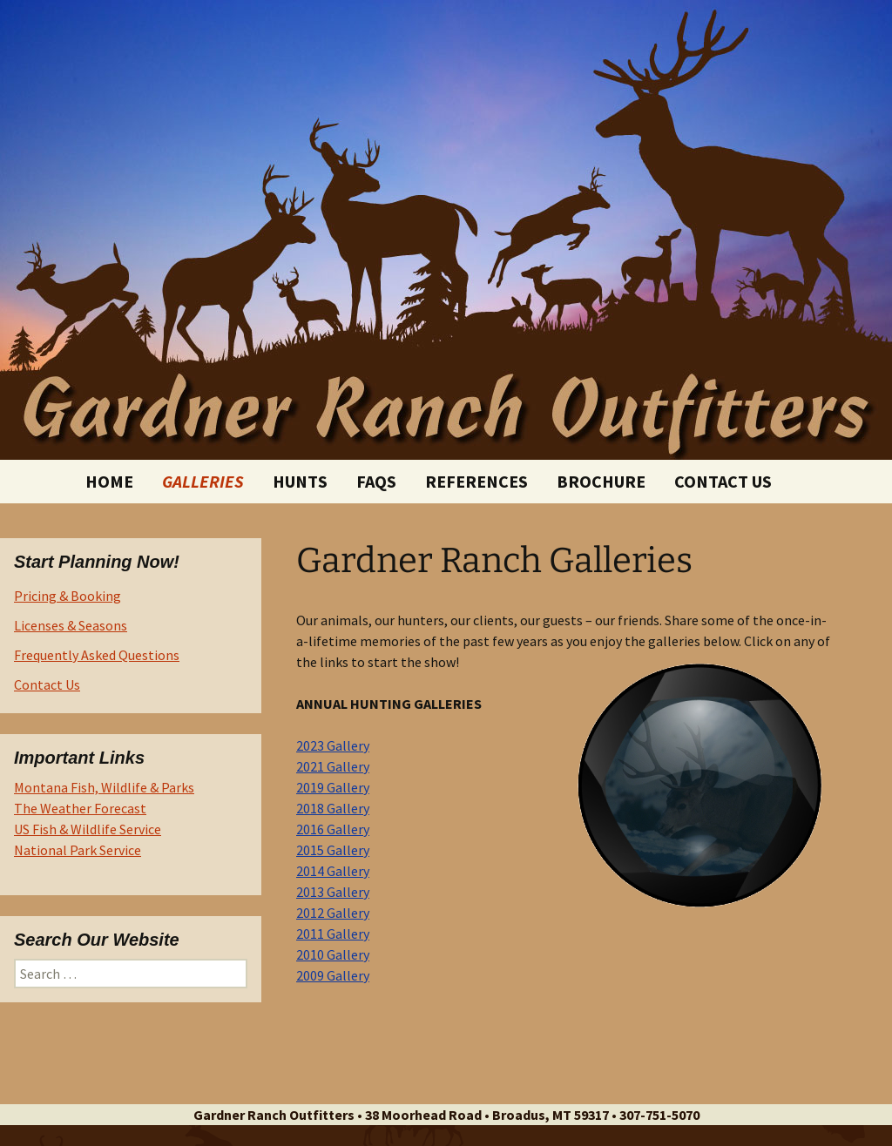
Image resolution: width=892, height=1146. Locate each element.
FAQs (376, 481)
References (476, 481)
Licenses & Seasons (70, 625)
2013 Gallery (332, 891)
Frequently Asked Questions (96, 655)
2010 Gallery (332, 954)
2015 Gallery (332, 850)
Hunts (300, 481)
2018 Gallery (332, 808)
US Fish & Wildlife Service (87, 829)
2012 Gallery (332, 912)
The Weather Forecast (80, 808)
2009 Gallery (332, 975)
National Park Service (77, 850)
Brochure (601, 481)
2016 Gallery (332, 829)
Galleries (203, 481)
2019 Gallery (332, 787)
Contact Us (723, 481)
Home (109, 481)
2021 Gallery (332, 766)
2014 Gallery (332, 871)
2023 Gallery (332, 745)
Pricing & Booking (67, 595)
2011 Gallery (332, 933)
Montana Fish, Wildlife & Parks (104, 787)
